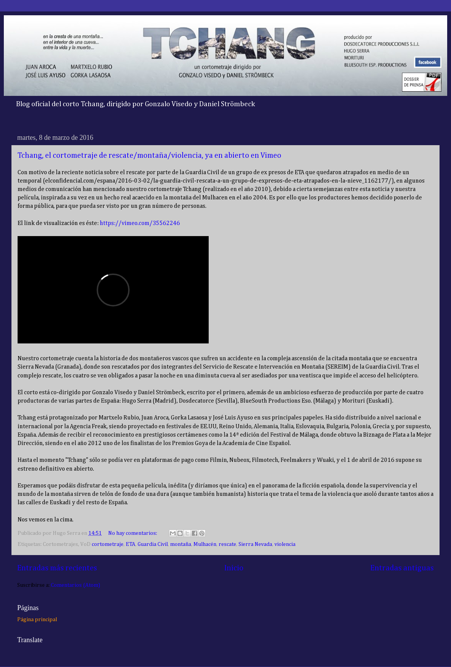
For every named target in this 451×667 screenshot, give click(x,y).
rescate (227, 544)
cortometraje (107, 544)
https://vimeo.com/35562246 (140, 223)
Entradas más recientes (57, 568)
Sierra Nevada (255, 544)
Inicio (233, 568)
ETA (130, 544)
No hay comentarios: (133, 533)
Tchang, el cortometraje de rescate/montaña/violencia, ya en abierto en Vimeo (149, 155)
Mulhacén (204, 544)
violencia (284, 544)
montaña (180, 544)
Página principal (37, 619)
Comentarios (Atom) (75, 585)
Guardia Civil (153, 544)
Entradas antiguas (402, 568)
